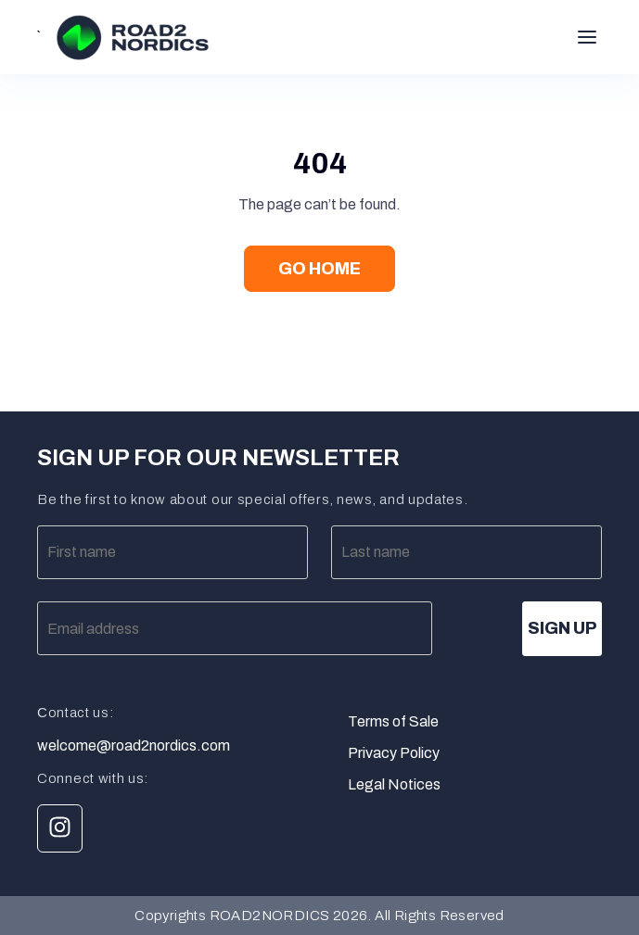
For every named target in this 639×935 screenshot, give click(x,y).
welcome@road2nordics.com (133, 746)
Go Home (319, 268)
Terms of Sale (393, 721)
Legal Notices (394, 784)
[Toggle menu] (587, 37)
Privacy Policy (394, 753)
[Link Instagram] (60, 828)
